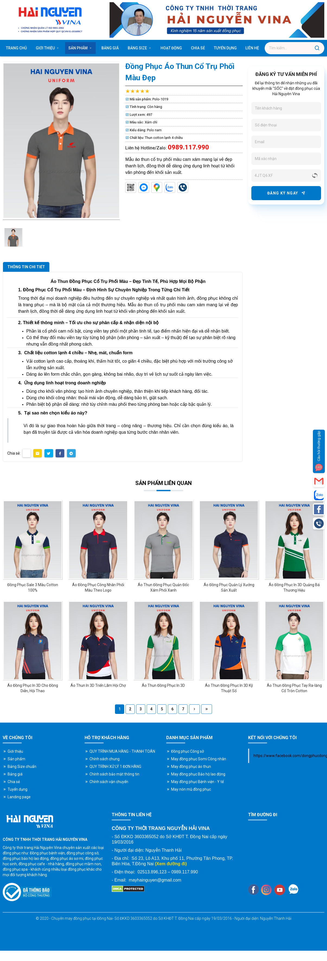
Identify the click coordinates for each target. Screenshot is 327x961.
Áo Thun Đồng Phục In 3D (163, 685)
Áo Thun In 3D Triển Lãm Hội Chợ (98, 685)
